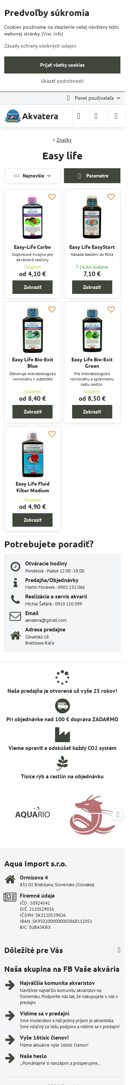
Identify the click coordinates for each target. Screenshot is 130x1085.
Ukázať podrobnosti (62, 81)
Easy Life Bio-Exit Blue (32, 362)
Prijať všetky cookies (62, 65)
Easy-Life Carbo (32, 246)
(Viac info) (52, 34)
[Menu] (116, 116)
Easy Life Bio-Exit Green (92, 362)
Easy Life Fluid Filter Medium (32, 486)
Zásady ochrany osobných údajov (40, 46)
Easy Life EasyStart (92, 246)
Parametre (92, 176)
